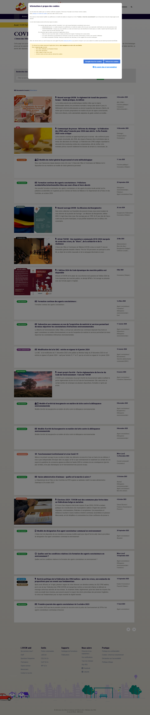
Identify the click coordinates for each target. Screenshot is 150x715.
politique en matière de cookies (40, 13)
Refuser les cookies (112, 61)
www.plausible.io (68, 40)
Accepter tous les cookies (93, 61)
